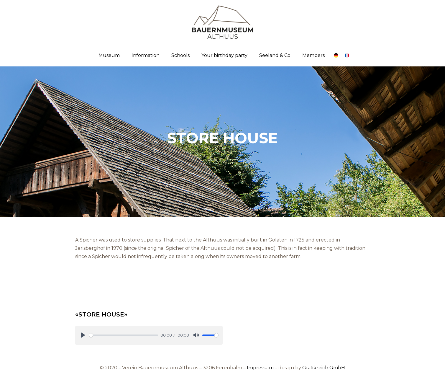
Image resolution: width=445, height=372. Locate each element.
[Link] (336, 55)
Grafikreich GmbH (323, 368)
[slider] (123, 335)
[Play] (83, 335)
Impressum (260, 368)
